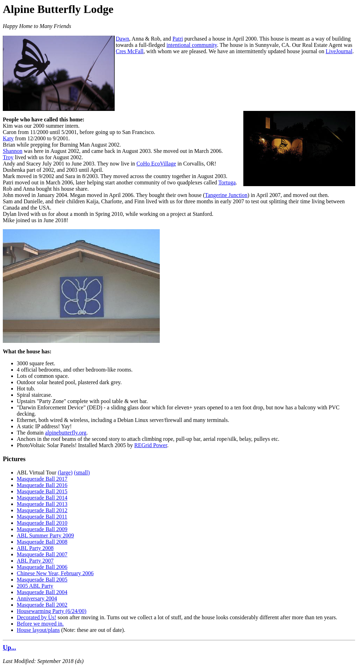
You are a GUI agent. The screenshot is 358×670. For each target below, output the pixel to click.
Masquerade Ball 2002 (42, 605)
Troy (8, 157)
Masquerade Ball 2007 (42, 554)
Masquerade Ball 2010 (42, 523)
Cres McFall (130, 51)
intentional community (191, 45)
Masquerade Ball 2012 (42, 510)
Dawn (122, 39)
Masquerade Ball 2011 (42, 517)
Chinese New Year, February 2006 (55, 573)
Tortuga (227, 182)
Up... (9, 647)
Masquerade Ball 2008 (42, 542)
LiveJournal (338, 51)
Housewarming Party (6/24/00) (51, 611)
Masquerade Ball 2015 (42, 491)
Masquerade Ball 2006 (42, 567)
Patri (177, 39)
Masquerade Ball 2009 (42, 529)
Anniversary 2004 (37, 598)
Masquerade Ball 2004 (42, 592)
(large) (65, 472)
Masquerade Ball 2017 (42, 479)
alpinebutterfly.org (65, 433)
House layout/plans (38, 630)
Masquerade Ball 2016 (42, 485)
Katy (8, 138)
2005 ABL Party (35, 586)
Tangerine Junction (226, 195)
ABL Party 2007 (35, 561)
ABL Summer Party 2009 (45, 535)
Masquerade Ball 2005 (42, 580)
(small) (82, 472)
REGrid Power (150, 445)
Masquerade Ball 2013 (42, 504)
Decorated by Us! (36, 617)
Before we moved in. (40, 624)
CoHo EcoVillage (156, 164)
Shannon (12, 151)
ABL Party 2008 (35, 548)
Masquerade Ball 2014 (42, 498)
